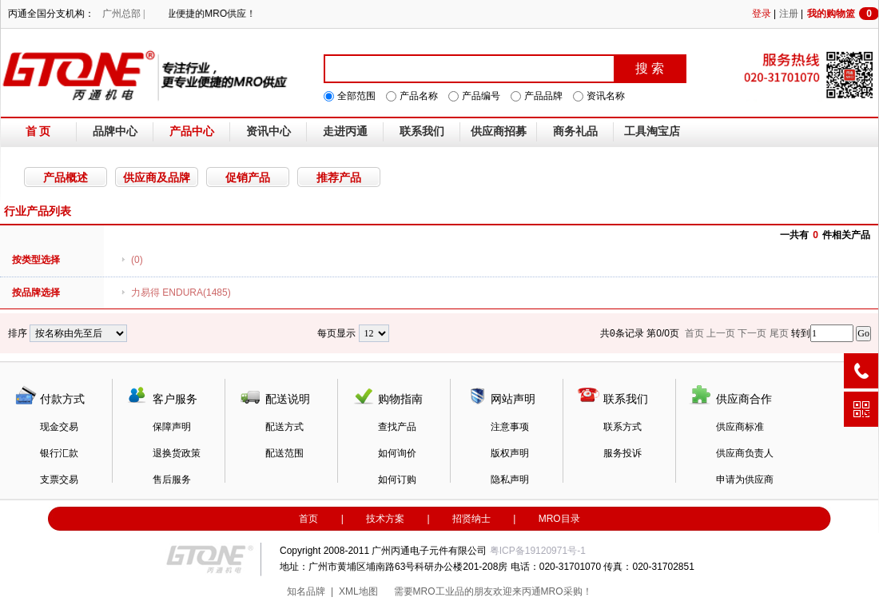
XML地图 (358, 591)
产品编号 (481, 96)
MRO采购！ (566, 591)
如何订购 (397, 479)
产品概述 (65, 177)
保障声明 (172, 426)
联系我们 (422, 131)
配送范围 (284, 453)
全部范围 (356, 96)
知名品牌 (306, 591)
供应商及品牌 (156, 177)
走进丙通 (345, 131)
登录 (761, 13)
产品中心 (191, 131)
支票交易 (59, 479)
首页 (308, 518)
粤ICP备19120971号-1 (538, 550)
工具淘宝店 (652, 131)
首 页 (38, 131)
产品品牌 (543, 96)
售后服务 (172, 479)
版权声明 (510, 453)
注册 (788, 13)
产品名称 (419, 96)
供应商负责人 (745, 453)
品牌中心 (115, 131)
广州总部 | (123, 13)
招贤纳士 (471, 518)
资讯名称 (606, 96)
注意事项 (510, 426)
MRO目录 (559, 518)
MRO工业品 (438, 591)
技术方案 (385, 518)
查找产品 (397, 426)
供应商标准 (740, 426)
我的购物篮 (843, 13)
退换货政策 (177, 453)
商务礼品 (575, 131)
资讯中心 (268, 131)
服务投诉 (622, 453)
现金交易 (59, 426)
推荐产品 (338, 177)
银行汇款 (59, 453)
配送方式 (284, 426)
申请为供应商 (745, 479)
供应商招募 (499, 131)
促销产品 (247, 177)
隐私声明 (510, 479)
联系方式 (622, 426)
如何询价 (397, 453)
